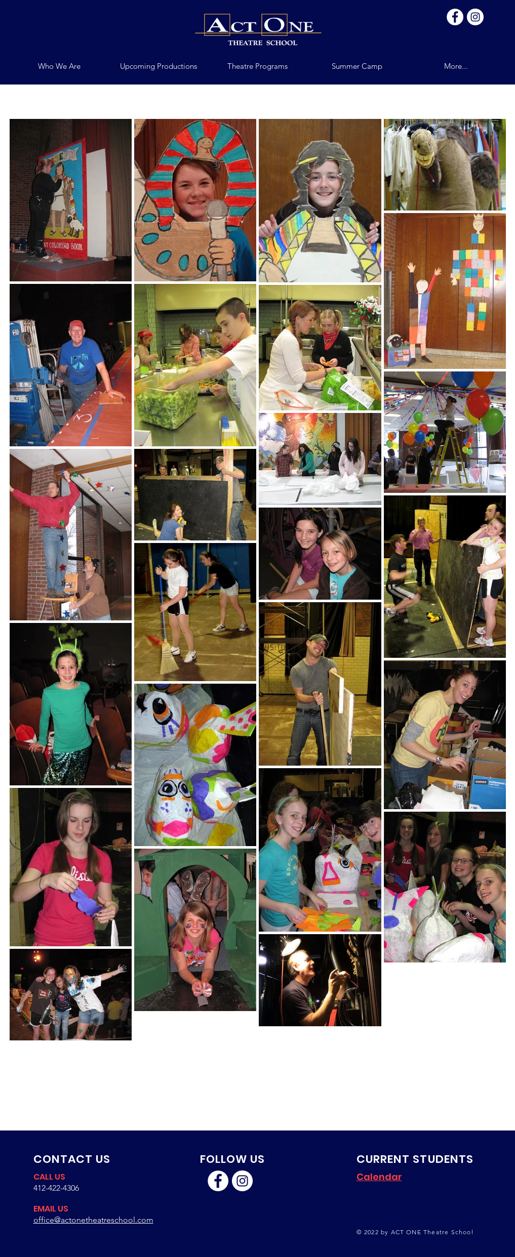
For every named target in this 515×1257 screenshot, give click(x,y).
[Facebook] (455, 17)
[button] (257, 66)
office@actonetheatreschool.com (93, 1220)
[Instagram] (475, 17)
